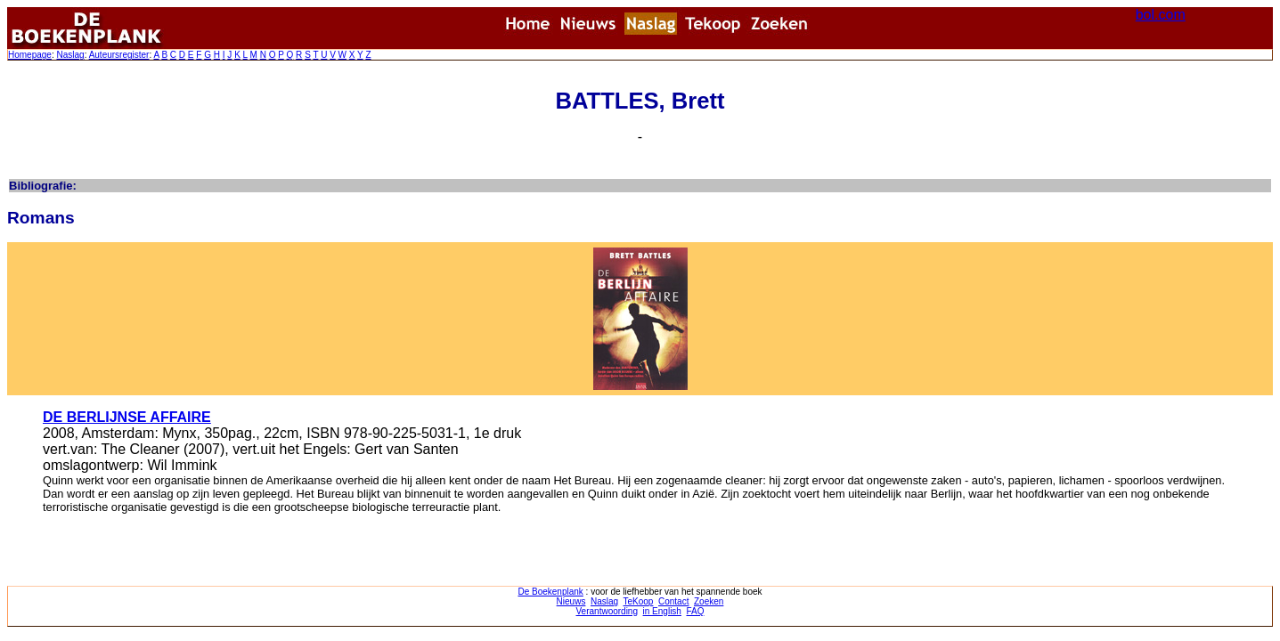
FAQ (695, 611)
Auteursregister (119, 55)
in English (662, 611)
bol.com (1161, 14)
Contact (673, 601)
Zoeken (708, 601)
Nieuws (571, 601)
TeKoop (639, 601)
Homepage (30, 55)
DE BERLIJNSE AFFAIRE (127, 417)
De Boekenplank (550, 591)
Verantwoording (607, 611)
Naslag (70, 55)
